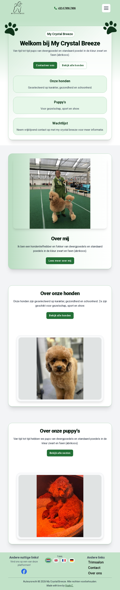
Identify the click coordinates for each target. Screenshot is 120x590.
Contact (94, 568)
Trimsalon (96, 562)
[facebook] (24, 571)
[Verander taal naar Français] (64, 560)
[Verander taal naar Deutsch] (72, 560)
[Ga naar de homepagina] (18, 8)
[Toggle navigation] (106, 8)
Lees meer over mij (60, 260)
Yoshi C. (69, 585)
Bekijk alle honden (73, 65)
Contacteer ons (45, 65)
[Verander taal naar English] (56, 560)
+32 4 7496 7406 (67, 8)
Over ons (95, 573)
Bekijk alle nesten (60, 453)
